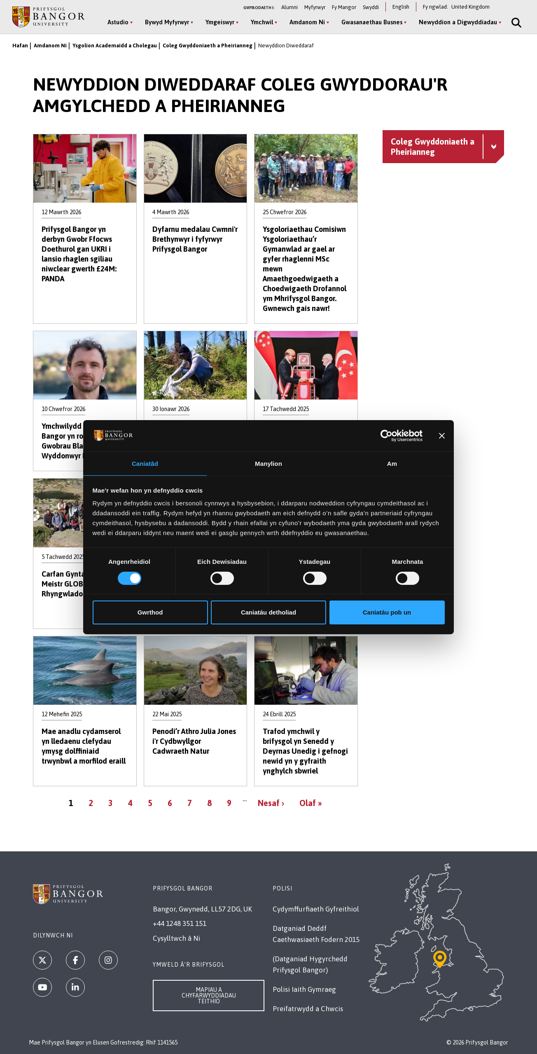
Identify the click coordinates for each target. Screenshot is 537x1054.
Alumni (289, 7)
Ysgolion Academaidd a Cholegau (114, 45)
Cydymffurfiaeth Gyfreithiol (316, 909)
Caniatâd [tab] (145, 463)
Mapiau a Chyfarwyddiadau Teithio (209, 995)
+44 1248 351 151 (179, 923)
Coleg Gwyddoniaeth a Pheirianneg (207, 45)
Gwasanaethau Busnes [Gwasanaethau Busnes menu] (369, 22)
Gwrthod (150, 612)
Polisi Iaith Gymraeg (304, 989)
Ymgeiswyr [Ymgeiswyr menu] (217, 22)
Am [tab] (392, 463)
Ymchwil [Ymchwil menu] (259, 22)
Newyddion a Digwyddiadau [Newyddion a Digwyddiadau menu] (455, 22)
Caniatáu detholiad (268, 612)
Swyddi (371, 7)
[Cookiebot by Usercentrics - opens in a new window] (386, 435)
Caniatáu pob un (387, 612)
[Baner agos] (442, 435)
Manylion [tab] (268, 463)
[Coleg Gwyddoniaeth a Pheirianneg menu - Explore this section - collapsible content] (443, 146)
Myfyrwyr (314, 7)
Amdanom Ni (50, 45)
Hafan (20, 45)
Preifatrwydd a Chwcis (308, 1009)
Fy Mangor (344, 7)
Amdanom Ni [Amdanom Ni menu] (304, 22)
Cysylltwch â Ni (176, 938)
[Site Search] (513, 23)
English (400, 6)
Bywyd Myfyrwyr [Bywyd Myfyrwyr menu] (164, 22)
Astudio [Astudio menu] (115, 22)
